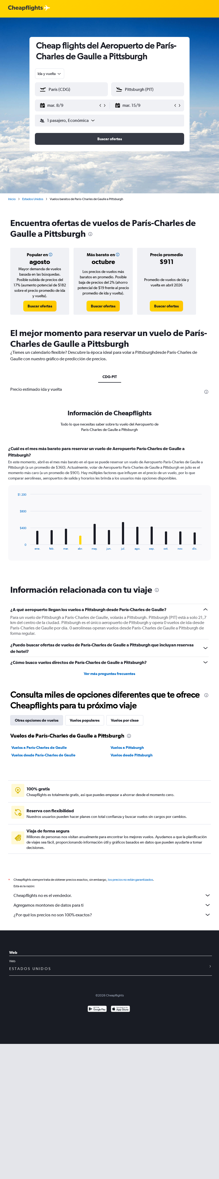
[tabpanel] (109, 508)
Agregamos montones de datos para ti (112, 905)
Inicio (12, 199)
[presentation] (90, 234)
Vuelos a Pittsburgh (127, 747)
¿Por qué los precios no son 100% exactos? (112, 914)
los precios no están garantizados (130, 880)
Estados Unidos (32, 199)
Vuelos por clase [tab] (125, 720)
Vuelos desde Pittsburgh (131, 755)
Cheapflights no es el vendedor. (112, 895)
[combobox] (49, 73)
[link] (40, 306)
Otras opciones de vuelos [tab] (36, 720)
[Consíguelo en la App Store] (120, 1009)
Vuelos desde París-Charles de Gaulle (43, 755)
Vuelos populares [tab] (84, 720)
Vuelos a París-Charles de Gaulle (39, 747)
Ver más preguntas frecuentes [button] (109, 673)
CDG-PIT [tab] (109, 377)
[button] (69, 105)
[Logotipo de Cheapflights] (25, 8)
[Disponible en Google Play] (97, 1009)
